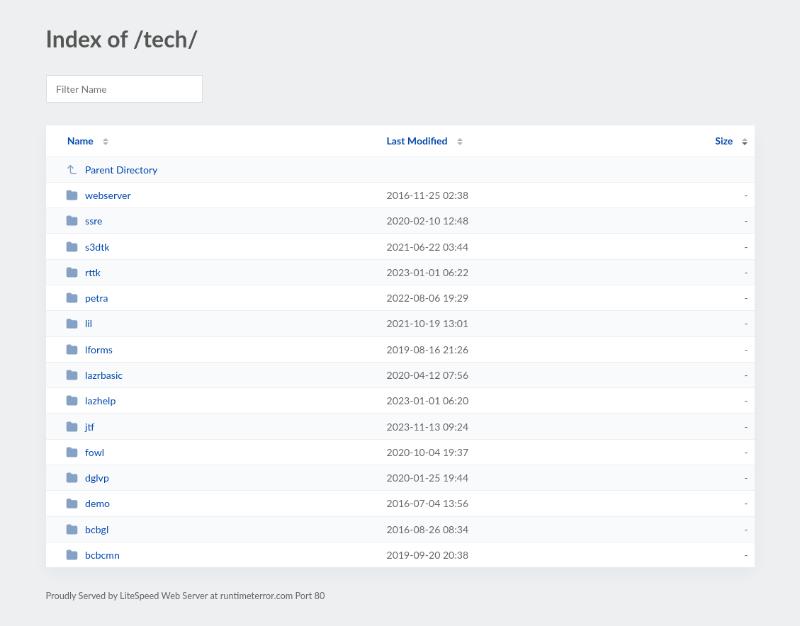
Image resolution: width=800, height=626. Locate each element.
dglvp (87, 478)
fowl (85, 452)
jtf (80, 427)
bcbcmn (93, 555)
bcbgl (87, 529)
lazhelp (91, 400)
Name (80, 141)
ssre (84, 221)
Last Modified (417, 141)
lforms (89, 349)
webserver (98, 195)
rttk (83, 272)
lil (79, 323)
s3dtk (88, 247)
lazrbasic (94, 375)
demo (88, 503)
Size (724, 141)
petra (87, 298)
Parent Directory (112, 170)
